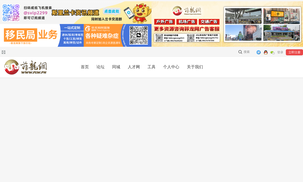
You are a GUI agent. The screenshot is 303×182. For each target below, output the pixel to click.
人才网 (134, 67)
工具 (151, 67)
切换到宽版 (3, 52)
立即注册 (294, 52)
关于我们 (195, 67)
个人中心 (171, 67)
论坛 (100, 67)
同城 (116, 67)
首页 (85, 67)
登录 (280, 52)
